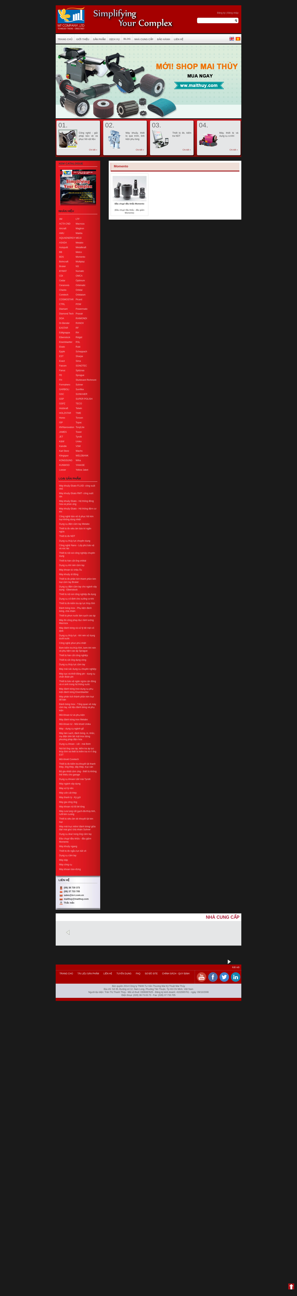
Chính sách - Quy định (175, 973)
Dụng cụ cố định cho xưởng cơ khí (76, 598)
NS (77, 266)
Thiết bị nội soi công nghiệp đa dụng (77, 594)
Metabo (79, 242)
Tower (79, 432)
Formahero (64, 384)
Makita (79, 233)
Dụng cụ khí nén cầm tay (71, 565)
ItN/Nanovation (66, 427)
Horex (62, 417)
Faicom (62, 365)
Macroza (80, 223)
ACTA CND (64, 223)
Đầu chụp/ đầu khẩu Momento (129, 204)
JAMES (63, 432)
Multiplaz (80, 261)
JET (61, 436)
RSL (78, 342)
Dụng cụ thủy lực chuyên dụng (74, 541)
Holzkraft (63, 408)
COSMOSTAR (66, 299)
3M (60, 219)
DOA (61, 318)
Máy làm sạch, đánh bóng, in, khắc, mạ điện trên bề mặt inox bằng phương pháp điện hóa (77, 736)
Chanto (62, 290)
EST (61, 356)
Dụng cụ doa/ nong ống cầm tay (75, 834)
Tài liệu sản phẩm (88, 973)
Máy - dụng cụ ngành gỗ (71, 728)
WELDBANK (82, 455)
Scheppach (81, 351)
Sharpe (79, 356)
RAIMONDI (81, 318)
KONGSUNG (65, 460)
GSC (61, 394)
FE (60, 375)
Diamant (63, 309)
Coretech (63, 294)
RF (77, 328)
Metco (79, 252)
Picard (79, 299)
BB (60, 252)
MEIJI (79, 238)
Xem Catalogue (71, 163)
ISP (61, 422)
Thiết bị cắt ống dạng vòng (72, 660)
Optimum (80, 280)
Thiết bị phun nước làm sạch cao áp (77, 615)
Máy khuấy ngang (68, 846)
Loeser (62, 470)
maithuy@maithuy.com (76, 899)
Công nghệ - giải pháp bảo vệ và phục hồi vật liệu (88, 136)
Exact (62, 361)
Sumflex (80, 389)
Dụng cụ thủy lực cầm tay (72, 664)
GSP (61, 399)
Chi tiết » (93, 150)
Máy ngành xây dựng (70, 783)
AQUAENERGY (67, 238)
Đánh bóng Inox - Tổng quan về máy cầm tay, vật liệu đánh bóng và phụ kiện (77, 707)
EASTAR (63, 328)
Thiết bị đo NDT (67, 536)
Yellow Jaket (82, 470)
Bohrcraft (63, 261)
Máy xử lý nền (66, 788)
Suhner (79, 384)
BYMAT (63, 271)
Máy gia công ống (68, 802)
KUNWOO (64, 465)
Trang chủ (66, 973)
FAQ (138, 973)
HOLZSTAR (65, 413)
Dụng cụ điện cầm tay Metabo (74, 524)
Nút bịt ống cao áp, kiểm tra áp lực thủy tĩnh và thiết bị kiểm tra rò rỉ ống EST (77, 751)
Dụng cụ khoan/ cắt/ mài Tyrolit (75, 779)
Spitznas (80, 370)
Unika (79, 441)
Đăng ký (221, 13)
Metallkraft (81, 247)
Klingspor (64, 455)
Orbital (79, 290)
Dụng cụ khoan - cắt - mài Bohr (75, 744)
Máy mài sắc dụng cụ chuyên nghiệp (77, 669)
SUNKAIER (81, 394)
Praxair (79, 313)
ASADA (63, 242)
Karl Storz (64, 451)
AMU (61, 233)
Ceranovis (64, 285)
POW (78, 304)
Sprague (80, 375)
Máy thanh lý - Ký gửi (70, 797)
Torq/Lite (80, 427)
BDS (61, 257)
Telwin (79, 408)
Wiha (78, 460)
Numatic (80, 271)
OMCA (79, 275)
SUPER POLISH (84, 399)
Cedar (62, 280)
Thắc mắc (69, 902)
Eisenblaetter (65, 342)
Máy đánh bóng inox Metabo (73, 719)
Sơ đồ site (151, 973)
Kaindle (63, 446)
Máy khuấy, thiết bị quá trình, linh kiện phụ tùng (135, 136)
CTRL (62, 304)
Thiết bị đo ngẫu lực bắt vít (72, 851)
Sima (78, 361)
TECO (79, 403)
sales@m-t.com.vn (74, 895)
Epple (62, 351)
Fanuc (62, 370)
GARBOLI (64, 389)
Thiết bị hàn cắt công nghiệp (73, 655)
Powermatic (82, 309)
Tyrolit (79, 436)
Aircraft (62, 228)
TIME (78, 413)
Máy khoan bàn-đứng (70, 869)
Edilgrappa (64, 332)
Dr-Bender (64, 323)
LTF (78, 219)
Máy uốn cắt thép (68, 792)
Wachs (79, 451)
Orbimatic (80, 285)
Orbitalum (81, 294)
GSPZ (62, 403)
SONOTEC (81, 365)
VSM (78, 446)
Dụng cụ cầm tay (67, 855)
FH (60, 380)
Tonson (79, 417)
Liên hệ (107, 973)
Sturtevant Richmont (86, 380)
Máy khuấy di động (68, 574)
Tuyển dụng (123, 973)
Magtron (80, 228)
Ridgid (79, 337)
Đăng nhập (232, 13)
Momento (80, 257)
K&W (61, 441)
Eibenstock (64, 337)
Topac (79, 422)
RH (77, 332)
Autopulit (63, 247)
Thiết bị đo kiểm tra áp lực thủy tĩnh (77, 603)
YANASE (80, 465)
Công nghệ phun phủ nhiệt (72, 643)
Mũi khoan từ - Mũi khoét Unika (75, 724)
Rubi (78, 346)
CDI (61, 275)
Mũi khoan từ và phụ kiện (72, 715)
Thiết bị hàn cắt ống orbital (72, 560)
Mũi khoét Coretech (69, 759)
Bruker (62, 266)
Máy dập (63, 860)
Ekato (62, 346)
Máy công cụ (65, 864)
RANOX (80, 323)
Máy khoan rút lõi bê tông (72, 806)
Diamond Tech (66, 313)
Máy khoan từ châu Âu (70, 569)
